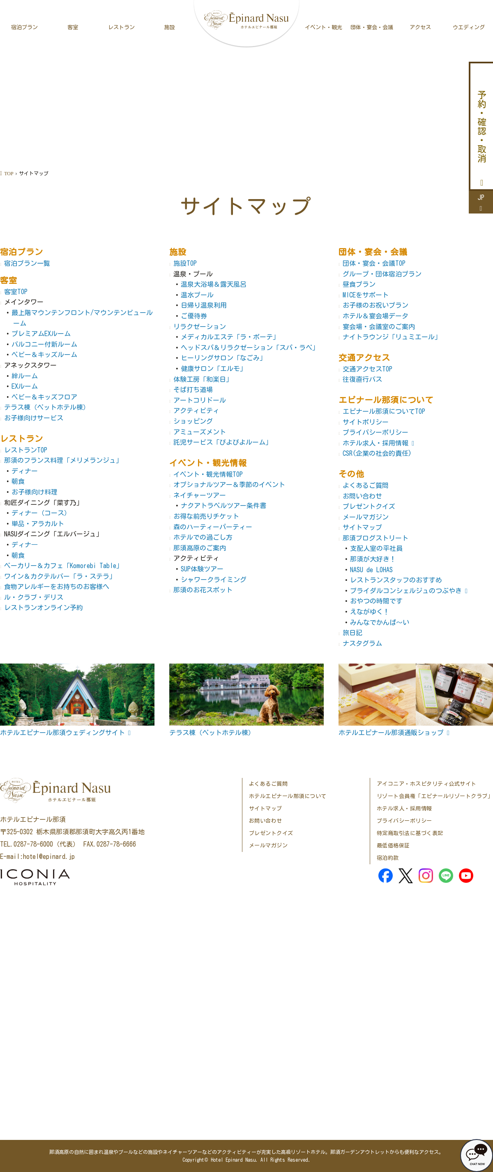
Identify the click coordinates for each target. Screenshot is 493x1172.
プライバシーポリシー (375, 432)
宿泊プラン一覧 (27, 263)
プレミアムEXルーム (41, 333)
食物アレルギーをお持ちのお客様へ (56, 586)
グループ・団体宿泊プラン (382, 274)
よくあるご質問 (366, 485)
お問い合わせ (362, 496)
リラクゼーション (199, 326)
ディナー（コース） (41, 513)
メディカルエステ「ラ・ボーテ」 (230, 337)
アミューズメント (199, 432)
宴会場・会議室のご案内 (379, 326)
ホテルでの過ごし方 (203, 537)
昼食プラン (359, 284)
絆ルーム (25, 376)
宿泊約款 (388, 858)
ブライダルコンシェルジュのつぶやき (406, 590)
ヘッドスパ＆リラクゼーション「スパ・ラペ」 (250, 347)
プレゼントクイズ (369, 506)
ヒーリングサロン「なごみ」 (223, 358)
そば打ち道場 (193, 389)
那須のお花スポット (203, 590)
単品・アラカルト (38, 523)
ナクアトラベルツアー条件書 (223, 505)
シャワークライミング (213, 579)
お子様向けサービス (33, 418)
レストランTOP (25, 450)
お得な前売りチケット (206, 516)
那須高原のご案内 (199, 548)
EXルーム (25, 386)
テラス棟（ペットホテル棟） (47, 407)
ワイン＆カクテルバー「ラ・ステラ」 (60, 576)
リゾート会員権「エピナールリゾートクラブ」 (435, 796)
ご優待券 (194, 316)
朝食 (18, 481)
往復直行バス (362, 379)
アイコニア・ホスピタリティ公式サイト (427, 784)
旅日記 (352, 632)
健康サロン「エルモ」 (213, 368)
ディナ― (25, 544)
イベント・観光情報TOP (208, 474)
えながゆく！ (369, 611)
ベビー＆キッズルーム (44, 354)
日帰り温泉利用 (204, 305)
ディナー (25, 471)
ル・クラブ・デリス (33, 597)
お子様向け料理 (35, 492)
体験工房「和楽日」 (203, 379)
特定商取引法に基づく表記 (410, 833)
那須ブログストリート (375, 538)
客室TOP (16, 291)
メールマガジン (366, 517)
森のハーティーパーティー (212, 527)
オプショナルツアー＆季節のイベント (229, 484)
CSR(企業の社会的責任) (377, 453)
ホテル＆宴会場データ (375, 316)
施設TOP (185, 263)
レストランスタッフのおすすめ (396, 580)
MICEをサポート (366, 295)
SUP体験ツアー (202, 569)
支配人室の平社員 (376, 548)
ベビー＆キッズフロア (44, 397)
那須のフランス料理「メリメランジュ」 (63, 460)
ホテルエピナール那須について (288, 796)
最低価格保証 (393, 845)
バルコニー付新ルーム (44, 344)
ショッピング (193, 421)
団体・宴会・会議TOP (374, 263)
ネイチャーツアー (199, 495)
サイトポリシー (366, 422)
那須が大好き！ (373, 559)
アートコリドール (199, 400)
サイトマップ (362, 527)
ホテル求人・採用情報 (375, 443)
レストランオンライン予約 (43, 607)
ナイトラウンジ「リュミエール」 (392, 337)
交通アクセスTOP (367, 369)
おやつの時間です (376, 601)
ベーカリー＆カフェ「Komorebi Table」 (63, 565)
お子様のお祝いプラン (375, 305)
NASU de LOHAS (371, 569)
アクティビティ (196, 410)
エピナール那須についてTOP (384, 411)
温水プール (197, 295)
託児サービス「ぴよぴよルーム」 (222, 442)
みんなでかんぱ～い (379, 622)
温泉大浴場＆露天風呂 (213, 284)
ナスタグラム (362, 643)
